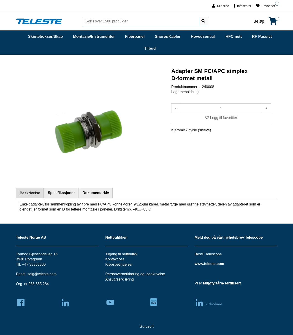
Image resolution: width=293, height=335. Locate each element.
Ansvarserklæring (119, 279)
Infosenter (242, 6)
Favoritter (265, 6)
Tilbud (150, 48)
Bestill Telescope (208, 254)
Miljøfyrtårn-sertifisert (222, 283)
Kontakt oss (115, 259)
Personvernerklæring (122, 274)
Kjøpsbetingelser (119, 264)
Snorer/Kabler (167, 36)
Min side (220, 6)
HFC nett (233, 36)
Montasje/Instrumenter (94, 36)
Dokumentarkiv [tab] (96, 193)
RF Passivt (262, 36)
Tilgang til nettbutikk (121, 254)
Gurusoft (146, 326)
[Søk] (141, 21)
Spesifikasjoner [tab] (61, 193)
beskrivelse (156, 274)
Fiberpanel (135, 36)
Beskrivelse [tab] (30, 193)
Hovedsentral (203, 36)
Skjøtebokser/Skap (45, 36)
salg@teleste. (38, 274)
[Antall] (221, 108)
